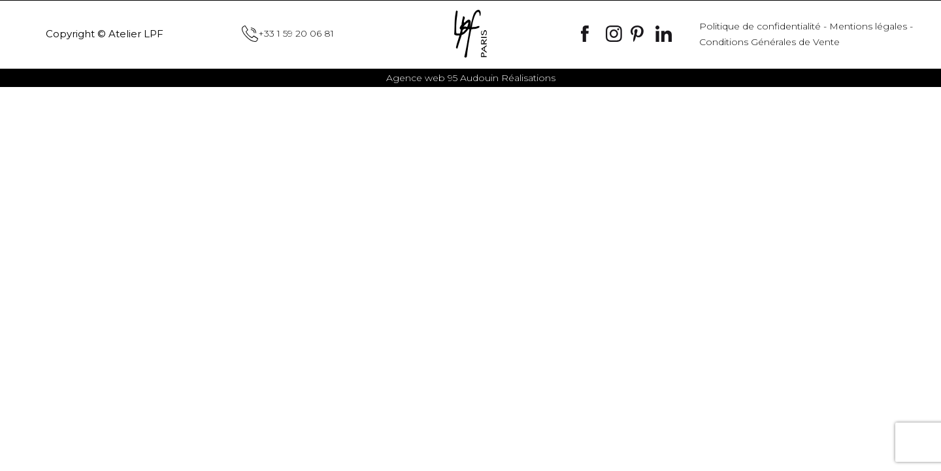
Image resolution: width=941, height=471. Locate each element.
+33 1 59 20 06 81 (288, 34)
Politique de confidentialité (760, 26)
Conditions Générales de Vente (769, 42)
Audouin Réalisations (470, 78)
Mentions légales (868, 26)
